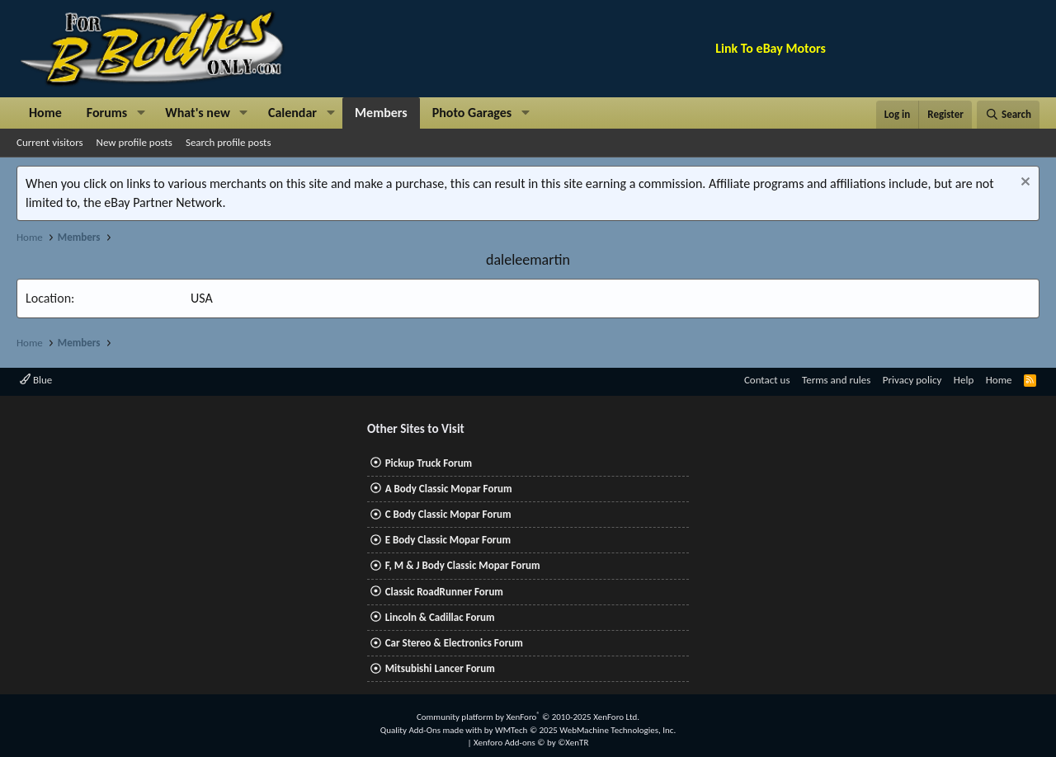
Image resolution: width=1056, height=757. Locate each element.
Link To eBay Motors (770, 48)
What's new (197, 112)
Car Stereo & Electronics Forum (454, 643)
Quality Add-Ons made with (432, 730)
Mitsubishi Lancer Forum (440, 668)
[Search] (1008, 115)
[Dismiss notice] (1023, 183)
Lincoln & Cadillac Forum (440, 617)
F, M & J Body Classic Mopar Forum (462, 565)
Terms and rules (836, 380)
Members (381, 112)
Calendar (292, 112)
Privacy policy (912, 380)
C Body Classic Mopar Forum (448, 514)
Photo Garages (472, 112)
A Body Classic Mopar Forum (448, 488)
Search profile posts (228, 142)
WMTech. (585, 730)
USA (202, 298)
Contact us (767, 380)
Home (45, 112)
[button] (141, 113)
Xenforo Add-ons (531, 742)
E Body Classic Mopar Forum (448, 540)
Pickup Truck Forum (428, 463)
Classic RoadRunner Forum (444, 591)
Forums (107, 112)
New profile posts (134, 142)
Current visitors (49, 142)
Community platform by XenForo (528, 717)
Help (964, 380)
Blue (36, 380)
